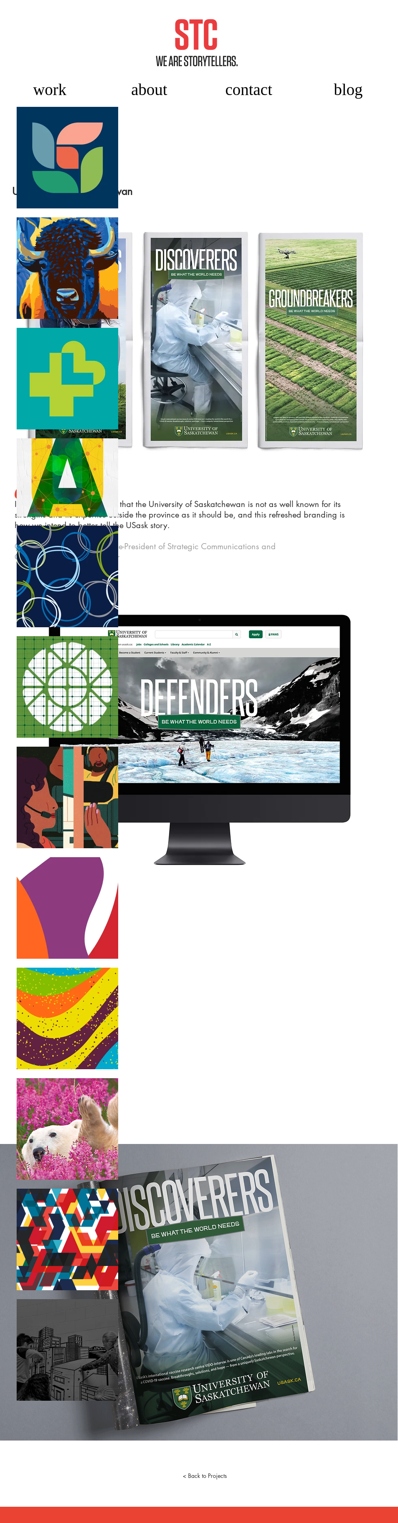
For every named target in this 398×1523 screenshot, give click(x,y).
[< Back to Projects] (205, 1476)
